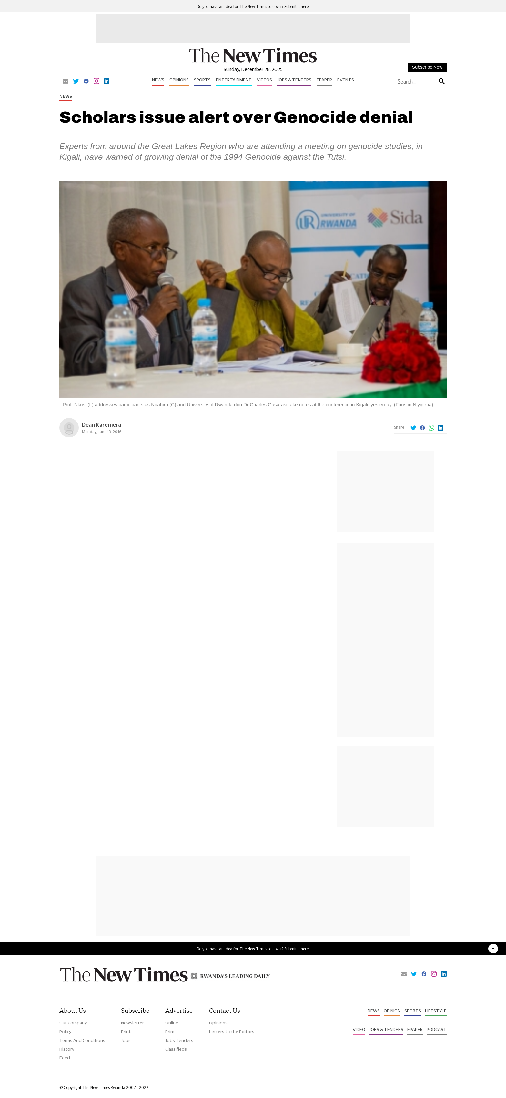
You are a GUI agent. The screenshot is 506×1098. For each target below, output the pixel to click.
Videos (264, 79)
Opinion (392, 1010)
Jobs (126, 1040)
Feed (64, 1057)
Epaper (324, 79)
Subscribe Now (427, 67)
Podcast (437, 1029)
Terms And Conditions (82, 1040)
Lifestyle (436, 1010)
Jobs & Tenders (294, 79)
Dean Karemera (101, 425)
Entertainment (234, 79)
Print (126, 1031)
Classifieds (176, 1049)
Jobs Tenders (179, 1040)
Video (359, 1029)
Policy (65, 1031)
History (66, 1049)
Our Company (73, 1022)
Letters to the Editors (231, 1031)
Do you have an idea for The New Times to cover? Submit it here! (253, 7)
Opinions (179, 79)
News (158, 79)
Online (171, 1022)
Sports (202, 79)
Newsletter (132, 1022)
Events (345, 79)
